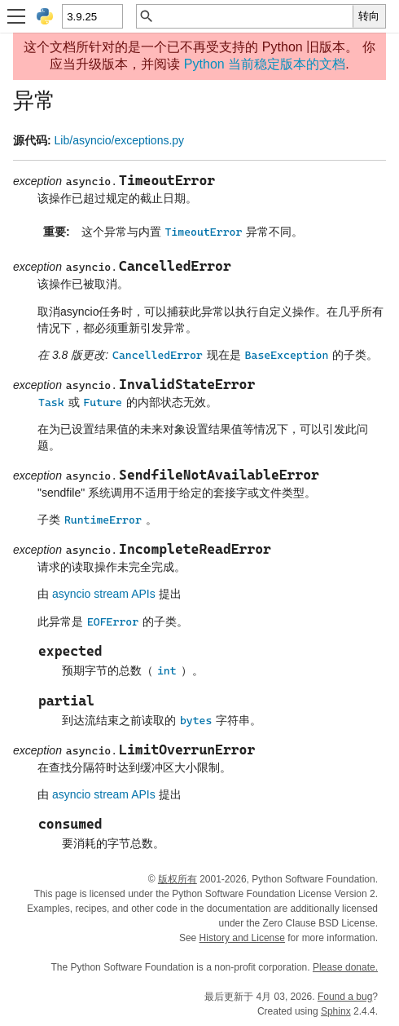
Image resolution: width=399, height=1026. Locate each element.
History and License (242, 938)
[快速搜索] (254, 16)
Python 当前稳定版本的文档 (264, 64)
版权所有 (177, 879)
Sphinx (336, 1011)
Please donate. (345, 967)
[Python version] (91, 16)
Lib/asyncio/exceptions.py (120, 140)
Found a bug (345, 996)
